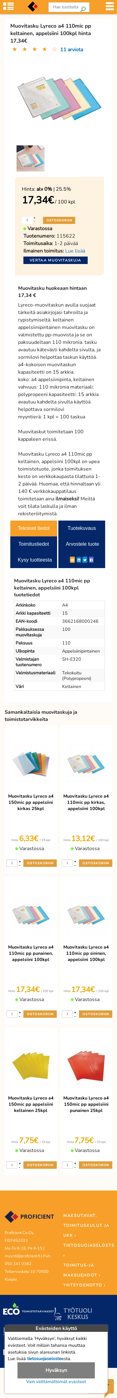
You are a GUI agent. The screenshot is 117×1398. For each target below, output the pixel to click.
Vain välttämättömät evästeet (56, 1381)
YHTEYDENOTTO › (84, 1285)
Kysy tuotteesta (35, 559)
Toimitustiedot (33, 544)
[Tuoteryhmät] (8, 8)
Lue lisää (75, 251)
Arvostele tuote (82, 544)
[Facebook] (91, 560)
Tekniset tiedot (34, 528)
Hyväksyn (56, 1370)
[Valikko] (110, 8)
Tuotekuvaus (81, 528)
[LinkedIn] (78, 560)
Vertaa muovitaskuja (55, 260)
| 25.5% (54, 189)
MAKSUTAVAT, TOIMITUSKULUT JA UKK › (86, 1225)
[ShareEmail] (72, 560)
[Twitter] (84, 560)
